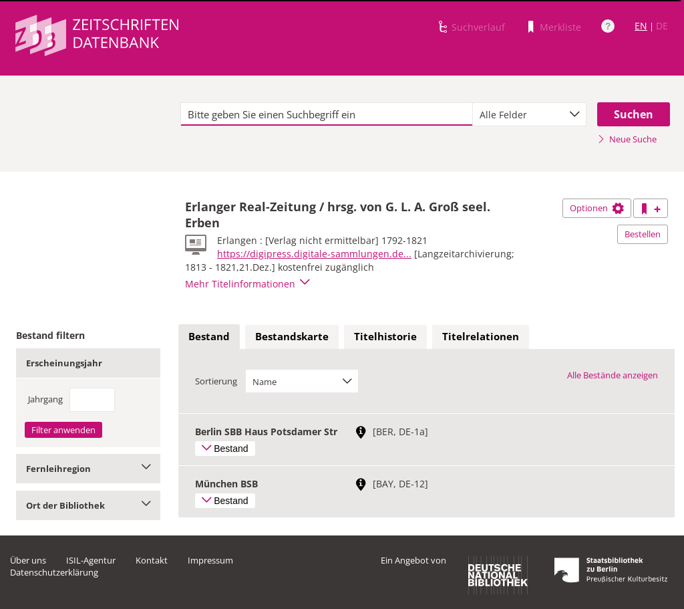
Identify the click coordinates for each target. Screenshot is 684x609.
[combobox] (529, 114)
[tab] (209, 337)
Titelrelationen (480, 336)
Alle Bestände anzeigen (612, 375)
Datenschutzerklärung (54, 572)
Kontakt (152, 560)
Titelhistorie (385, 336)
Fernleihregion (88, 469)
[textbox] (326, 114)
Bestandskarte (292, 336)
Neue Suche (627, 139)
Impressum (210, 560)
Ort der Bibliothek (88, 505)
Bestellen (643, 234)
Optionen (597, 208)
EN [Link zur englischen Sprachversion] (641, 25)
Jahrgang (45, 399)
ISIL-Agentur (91, 560)
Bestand (209, 336)
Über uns (28, 560)
